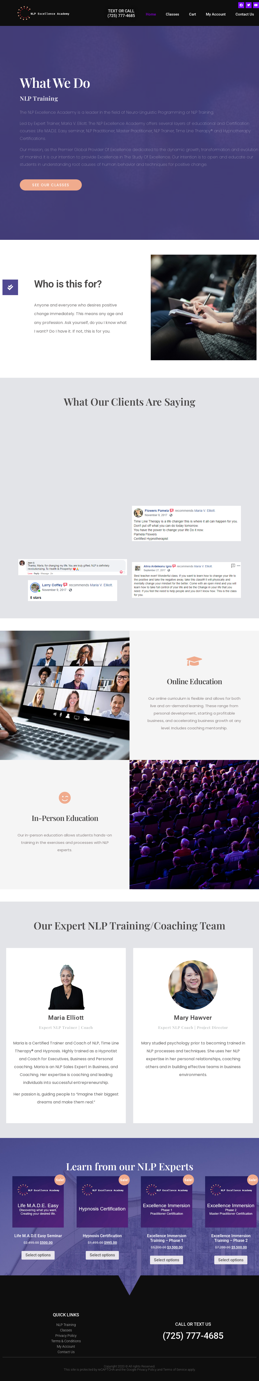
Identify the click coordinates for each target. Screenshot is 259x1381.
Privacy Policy (66, 1336)
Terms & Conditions (66, 1341)
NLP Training (66, 1325)
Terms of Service (175, 1369)
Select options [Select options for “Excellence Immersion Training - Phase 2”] (230, 1260)
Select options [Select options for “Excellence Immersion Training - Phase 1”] (166, 1260)
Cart (192, 14)
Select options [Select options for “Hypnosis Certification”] (102, 1255)
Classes (172, 14)
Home (151, 14)
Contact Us (245, 14)
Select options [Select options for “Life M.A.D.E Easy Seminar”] (38, 1255)
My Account (216, 14)
